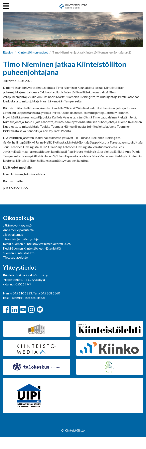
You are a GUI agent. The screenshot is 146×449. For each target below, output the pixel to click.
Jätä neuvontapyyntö (17, 225)
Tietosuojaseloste (15, 257)
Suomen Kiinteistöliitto (18, 253)
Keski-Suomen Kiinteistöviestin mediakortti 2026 (37, 244)
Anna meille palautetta (18, 230)
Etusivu (8, 52)
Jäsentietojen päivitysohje (20, 239)
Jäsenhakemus (13, 234)
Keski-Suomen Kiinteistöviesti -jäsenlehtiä (32, 248)
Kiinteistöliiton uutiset (32, 52)
